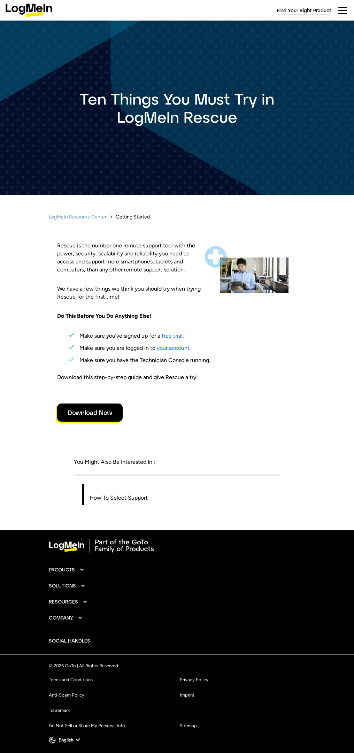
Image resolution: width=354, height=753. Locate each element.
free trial (172, 335)
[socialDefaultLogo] (102, 641)
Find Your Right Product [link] (304, 10)
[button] (67, 570)
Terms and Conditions (71, 679)
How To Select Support (119, 497)
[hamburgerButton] (342, 10)
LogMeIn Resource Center (78, 217)
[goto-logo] (177, 546)
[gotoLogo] (29, 10)
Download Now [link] (90, 412)
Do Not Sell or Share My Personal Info (87, 725)
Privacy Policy (194, 679)
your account (173, 348)
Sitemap (188, 725)
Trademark (59, 710)
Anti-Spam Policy (66, 695)
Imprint (187, 695)
